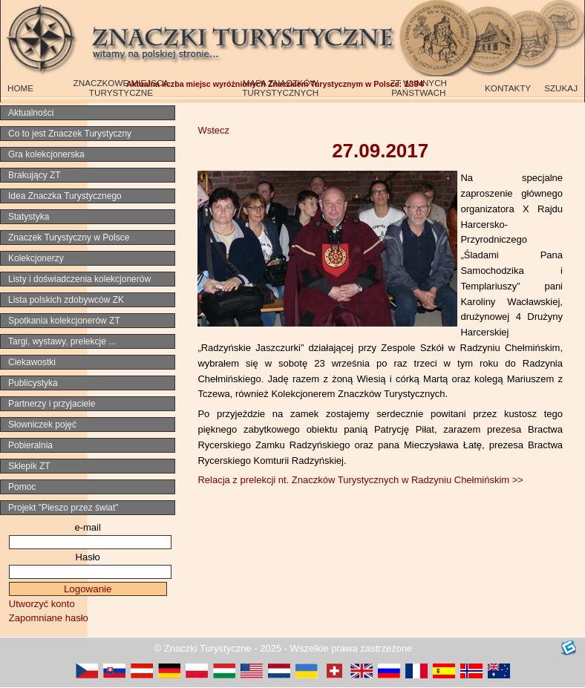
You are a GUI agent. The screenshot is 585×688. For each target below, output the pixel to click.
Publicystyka (33, 383)
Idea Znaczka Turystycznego (65, 196)
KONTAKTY (508, 88)
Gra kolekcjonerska (46, 154)
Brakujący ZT (34, 175)
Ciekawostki (32, 362)
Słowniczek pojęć (42, 424)
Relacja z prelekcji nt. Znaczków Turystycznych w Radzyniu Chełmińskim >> (360, 479)
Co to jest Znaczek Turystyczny (69, 133)
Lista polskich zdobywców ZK (66, 300)
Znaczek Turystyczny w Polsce (68, 237)
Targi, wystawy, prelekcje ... (62, 341)
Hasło (88, 557)
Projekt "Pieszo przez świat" (63, 507)
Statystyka (28, 217)
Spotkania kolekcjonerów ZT (64, 320)
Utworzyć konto (42, 603)
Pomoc (22, 487)
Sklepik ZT (29, 466)
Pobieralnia (30, 445)
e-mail (87, 527)
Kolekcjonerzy (36, 258)
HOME (20, 88)
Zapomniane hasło (48, 617)
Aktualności (30, 113)
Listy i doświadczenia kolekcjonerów (79, 279)
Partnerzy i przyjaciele (51, 404)
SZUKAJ (561, 88)
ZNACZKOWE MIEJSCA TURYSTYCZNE (121, 87)
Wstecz (213, 130)
